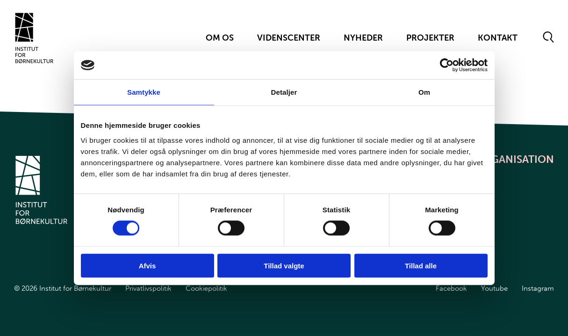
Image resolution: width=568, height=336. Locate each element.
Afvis (147, 265)
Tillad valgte (284, 265)
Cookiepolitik (206, 288)
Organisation (515, 159)
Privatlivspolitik (148, 288)
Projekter (430, 38)
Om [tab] (424, 92)
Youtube (494, 288)
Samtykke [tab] (143, 92)
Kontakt (498, 38)
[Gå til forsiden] (34, 38)
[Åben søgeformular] (548, 38)
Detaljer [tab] (284, 92)
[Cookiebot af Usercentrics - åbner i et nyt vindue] (447, 65)
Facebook (451, 288)
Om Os (220, 38)
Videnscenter (288, 38)
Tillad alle (421, 265)
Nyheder (363, 38)
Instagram (538, 288)
